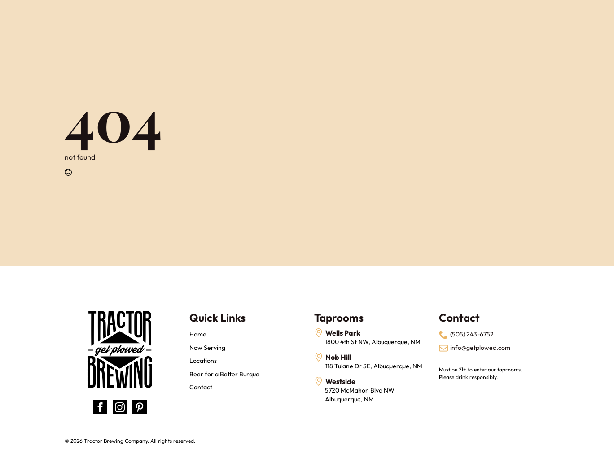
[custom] (139, 407)
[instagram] (120, 407)
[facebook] (100, 407)
